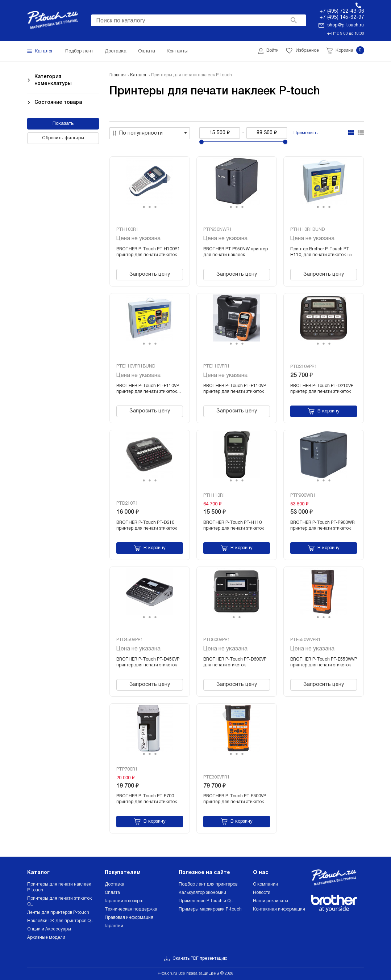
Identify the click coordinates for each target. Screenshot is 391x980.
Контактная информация (279, 909)
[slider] (201, 142)
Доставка (114, 884)
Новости (261, 893)
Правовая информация (129, 918)
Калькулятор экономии (202, 893)
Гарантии (114, 926)
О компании (265, 884)
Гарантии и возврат (124, 901)
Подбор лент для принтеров (208, 884)
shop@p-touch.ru (345, 25)
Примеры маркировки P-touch (210, 909)
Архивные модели (46, 937)
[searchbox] (198, 19)
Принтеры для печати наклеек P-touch (59, 887)
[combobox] (198, 20)
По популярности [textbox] (141, 133)
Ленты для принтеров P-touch (58, 913)
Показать (63, 124)
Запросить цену (149, 274)
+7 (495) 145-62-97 (342, 17)
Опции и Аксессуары (49, 929)
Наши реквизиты (270, 901)
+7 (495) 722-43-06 (342, 11)
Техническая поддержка (131, 909)
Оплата (112, 893)
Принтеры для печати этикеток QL (59, 901)
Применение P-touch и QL (206, 901)
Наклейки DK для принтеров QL (60, 921)
